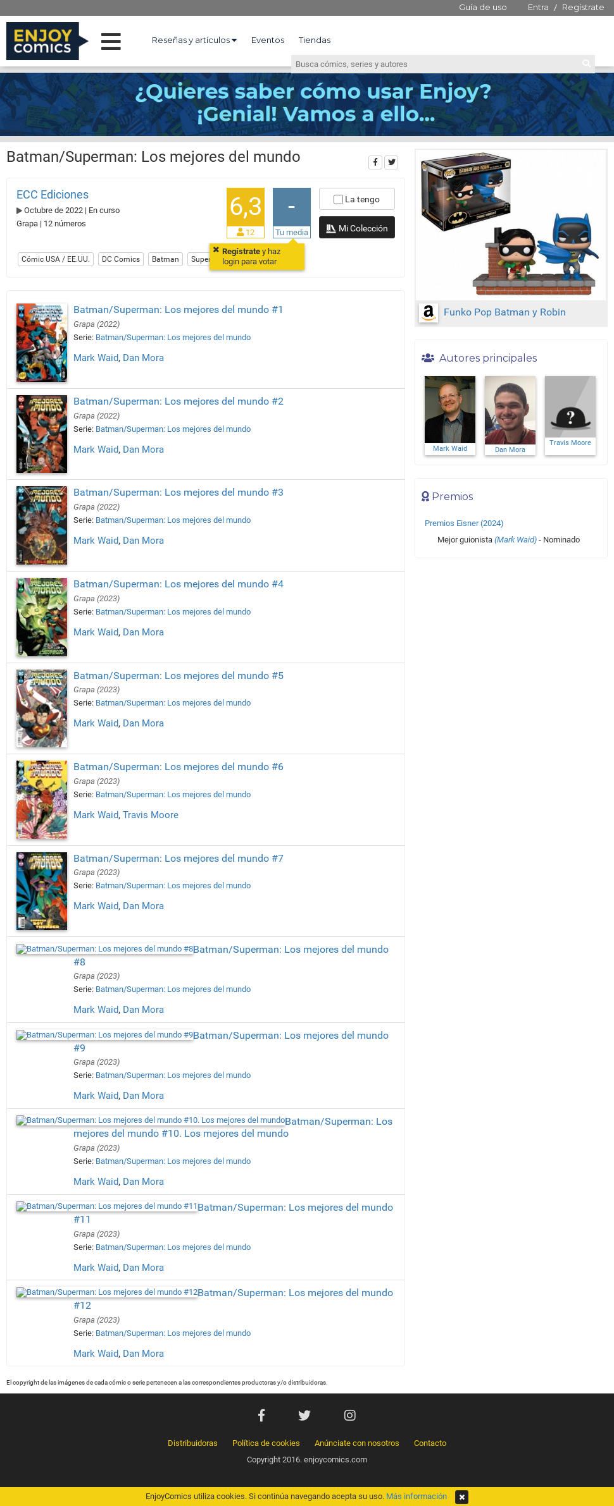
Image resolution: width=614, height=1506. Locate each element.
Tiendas (314, 40)
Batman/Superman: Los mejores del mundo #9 (178, 987)
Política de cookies (266, 1357)
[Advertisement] (511, 650)
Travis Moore (151, 815)
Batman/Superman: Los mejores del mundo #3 (178, 492)
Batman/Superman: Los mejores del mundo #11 (181, 1146)
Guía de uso (483, 7)
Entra (538, 7)
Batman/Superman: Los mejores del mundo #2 (178, 401)
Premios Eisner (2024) (464, 523)
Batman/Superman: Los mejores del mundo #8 (178, 913)
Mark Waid (95, 358)
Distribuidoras (193, 1357)
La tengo (357, 199)
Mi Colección (356, 229)
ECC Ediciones (52, 194)
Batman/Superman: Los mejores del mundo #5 (178, 676)
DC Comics (121, 259)
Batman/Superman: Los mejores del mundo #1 (178, 309)
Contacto (430, 1357)
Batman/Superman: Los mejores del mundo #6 (178, 767)
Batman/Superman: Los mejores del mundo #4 (178, 584)
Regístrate (583, 7)
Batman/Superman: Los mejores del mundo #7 (178, 840)
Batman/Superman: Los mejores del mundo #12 (181, 1220)
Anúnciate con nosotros (357, 1357)
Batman (165, 259)
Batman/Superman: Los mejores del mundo (173, 337)
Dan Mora (143, 358)
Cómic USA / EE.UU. (56, 259)
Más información (416, 1496)
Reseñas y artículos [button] (194, 40)
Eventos (267, 40)
